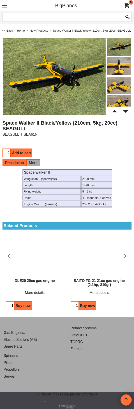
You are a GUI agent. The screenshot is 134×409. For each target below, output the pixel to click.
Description (14, 163)
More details (34, 293)
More (33, 163)
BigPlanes (66, 5)
